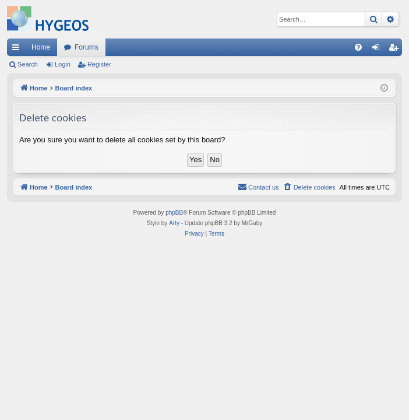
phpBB (174, 212)
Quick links (18, 49)
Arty (174, 223)
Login (62, 64)
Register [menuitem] (396, 49)
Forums (86, 47)
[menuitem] (358, 47)
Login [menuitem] (378, 49)
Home (40, 47)
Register (99, 64)
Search (27, 64)
